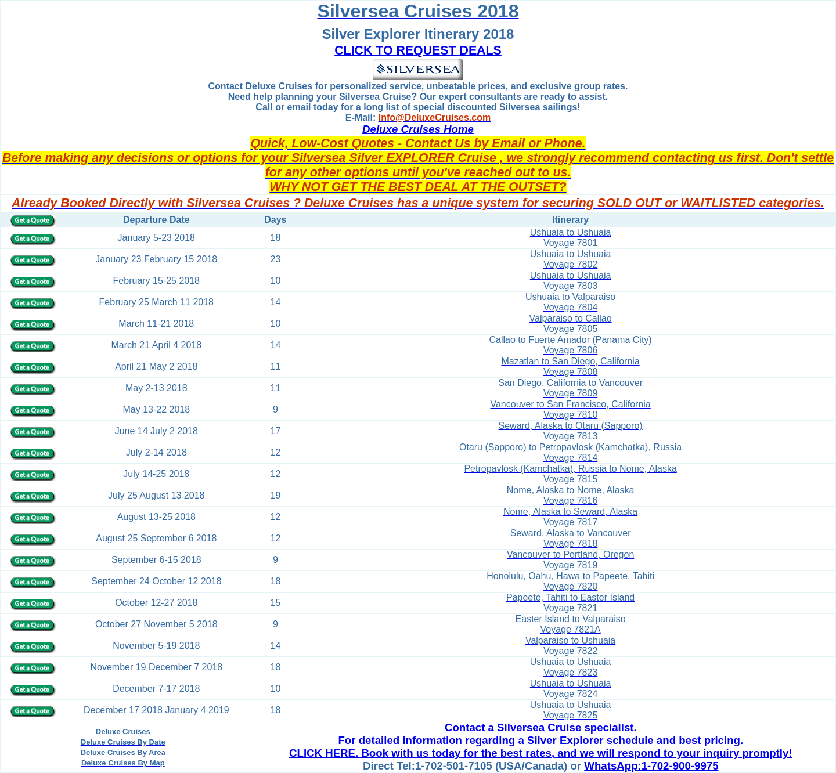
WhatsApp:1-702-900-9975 (651, 766)
